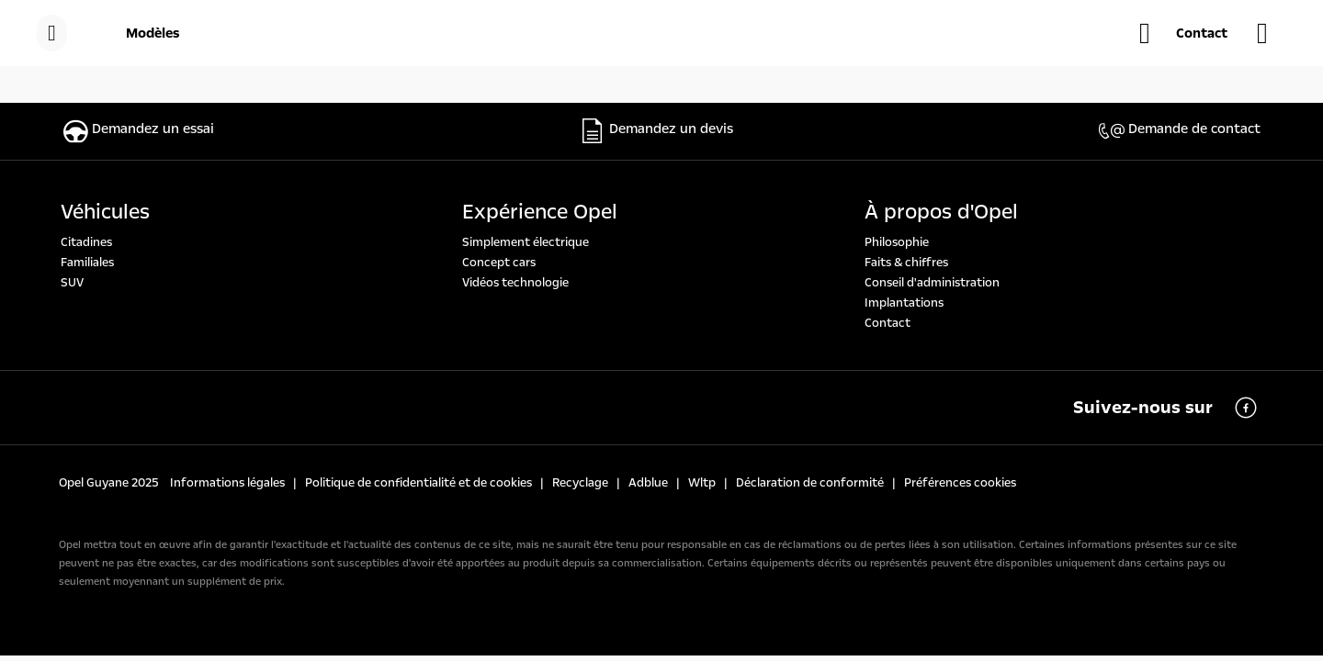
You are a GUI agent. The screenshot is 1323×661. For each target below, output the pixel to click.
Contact (887, 323)
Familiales (87, 262)
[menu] (52, 33)
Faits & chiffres (906, 262)
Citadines (86, 242)
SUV (72, 282)
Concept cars (499, 262)
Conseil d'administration (932, 282)
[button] (1183, 33)
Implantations (904, 303)
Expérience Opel (539, 212)
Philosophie (897, 242)
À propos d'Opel (941, 212)
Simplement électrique (525, 242)
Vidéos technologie (515, 282)
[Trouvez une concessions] (1271, 33)
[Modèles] (153, 33)
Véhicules (105, 212)
